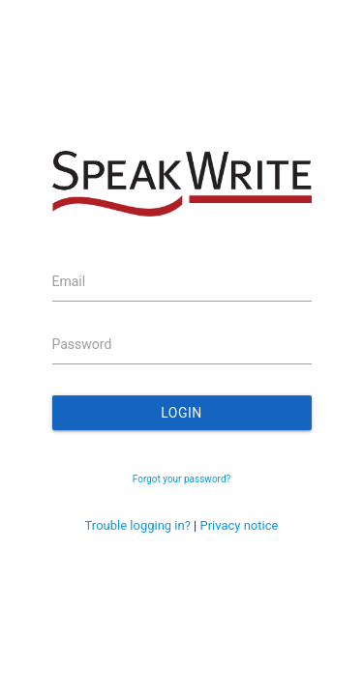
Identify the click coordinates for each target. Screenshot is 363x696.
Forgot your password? (182, 479)
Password (82, 344)
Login (181, 412)
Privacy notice (238, 525)
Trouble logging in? (138, 525)
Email (69, 281)
